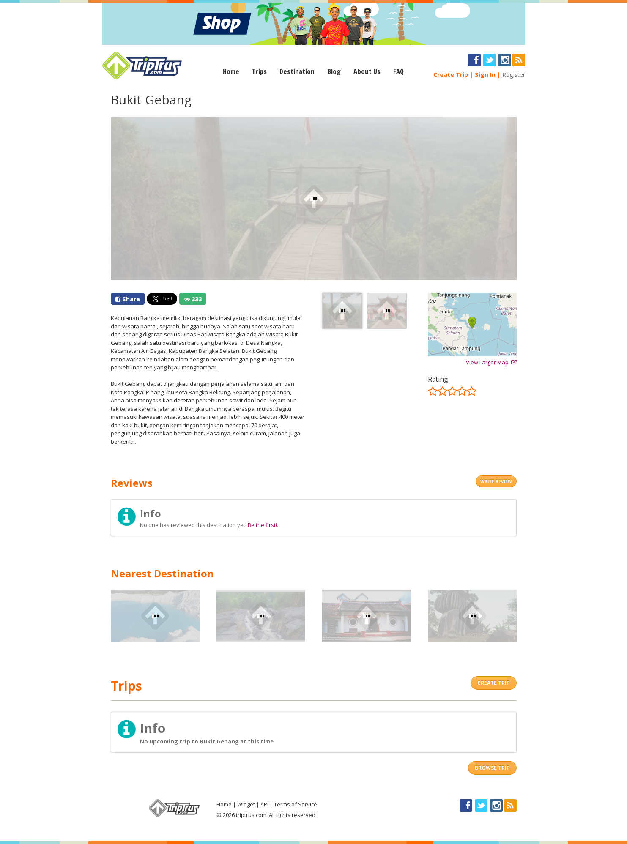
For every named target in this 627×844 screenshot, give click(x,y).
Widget (246, 804)
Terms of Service (295, 804)
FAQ (398, 71)
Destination (297, 71)
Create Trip (450, 75)
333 (193, 299)
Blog (334, 71)
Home (231, 71)
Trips (259, 71)
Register (513, 75)
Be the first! (262, 525)
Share (127, 299)
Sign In (485, 75)
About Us (367, 71)
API (264, 804)
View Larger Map (491, 362)
